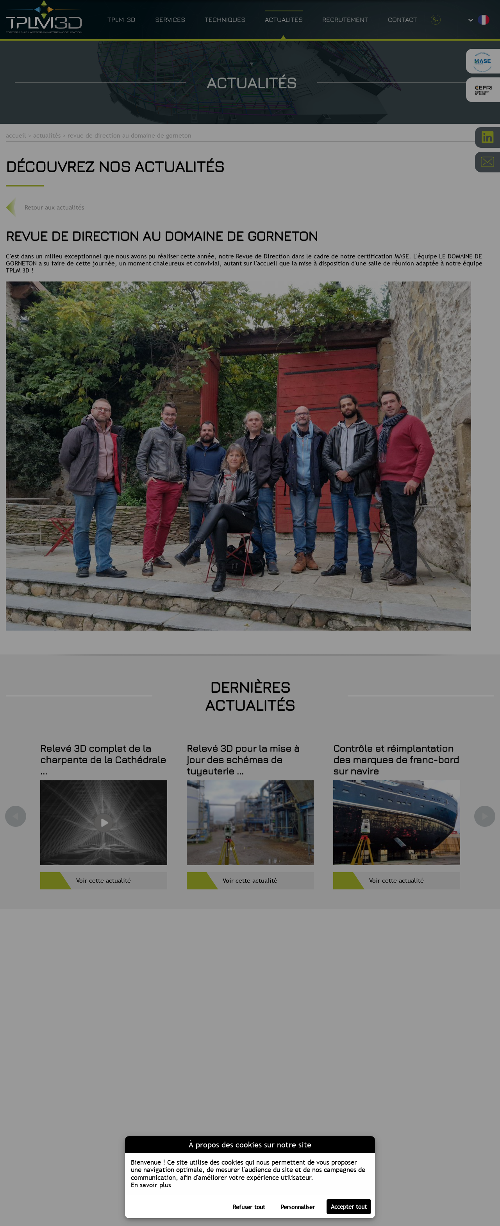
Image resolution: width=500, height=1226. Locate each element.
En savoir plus (151, 1185)
